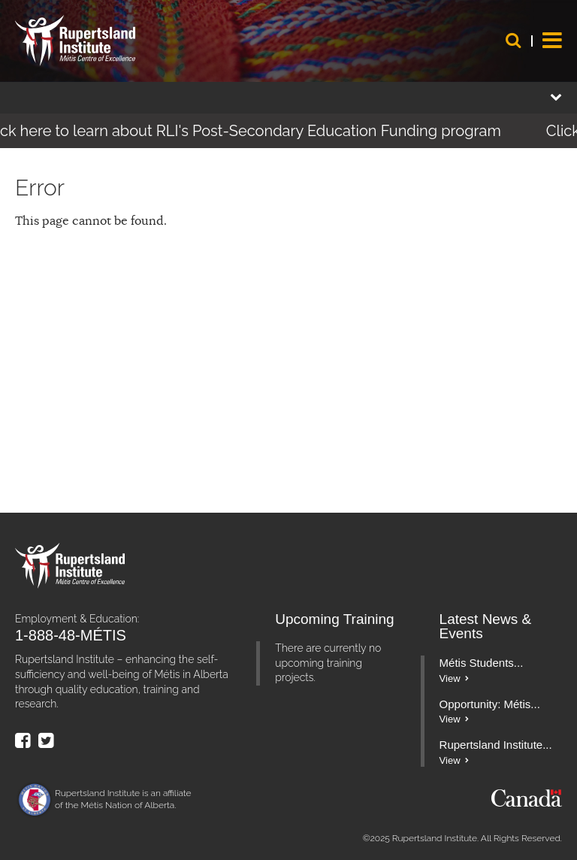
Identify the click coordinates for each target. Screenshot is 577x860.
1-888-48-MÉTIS (70, 635)
